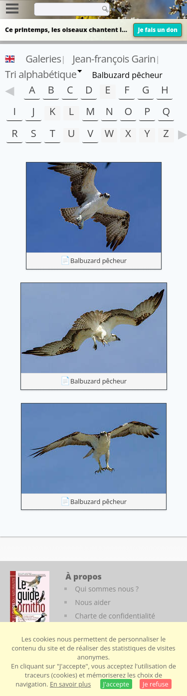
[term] (64, 9)
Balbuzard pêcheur (98, 260)
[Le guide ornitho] (29, 598)
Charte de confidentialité (115, 615)
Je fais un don (158, 30)
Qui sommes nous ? (107, 589)
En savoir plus (70, 684)
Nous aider (92, 602)
